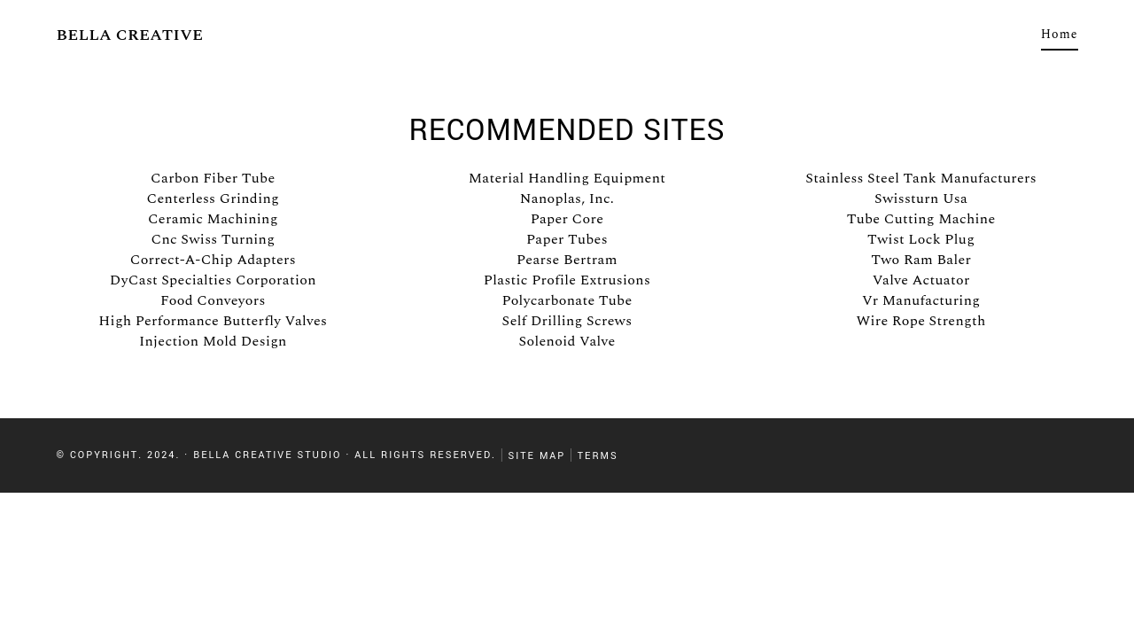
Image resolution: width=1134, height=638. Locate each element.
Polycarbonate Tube (566, 300)
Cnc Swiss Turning (213, 239)
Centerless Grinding (213, 198)
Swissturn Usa (920, 198)
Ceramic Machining (213, 219)
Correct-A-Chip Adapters (213, 259)
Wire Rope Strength (921, 320)
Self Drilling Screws (567, 320)
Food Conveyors (213, 300)
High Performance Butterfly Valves (212, 320)
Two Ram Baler (921, 259)
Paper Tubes (567, 239)
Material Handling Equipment (567, 178)
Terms (598, 455)
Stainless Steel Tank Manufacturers (921, 178)
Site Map (536, 455)
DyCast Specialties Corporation (213, 280)
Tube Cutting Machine (921, 219)
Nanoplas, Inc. (567, 198)
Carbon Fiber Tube (213, 178)
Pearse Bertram (567, 259)
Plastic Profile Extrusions (567, 280)
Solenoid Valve (566, 341)
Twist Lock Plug (921, 239)
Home (1059, 34)
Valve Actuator (921, 280)
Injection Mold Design (213, 341)
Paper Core (567, 219)
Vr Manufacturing (921, 300)
